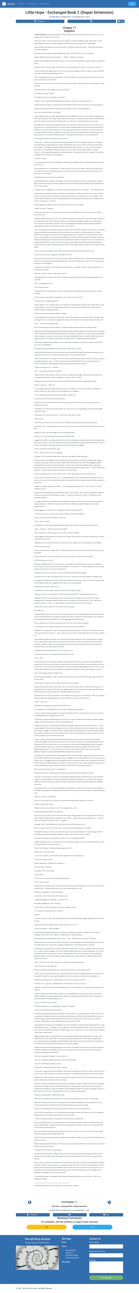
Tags (121, 21)
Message (106, 1266)
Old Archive (44, 4)
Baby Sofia (55, 17)
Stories (21, 4)
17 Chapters (39, 21)
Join (46, 1227)
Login (132, 4)
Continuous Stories (72, 1258)
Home (64, 1242)
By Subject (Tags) (72, 1255)
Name (94, 1242)
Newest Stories (71, 1250)
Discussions (32, 4)
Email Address (97, 1251)
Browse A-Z (70, 1253)
